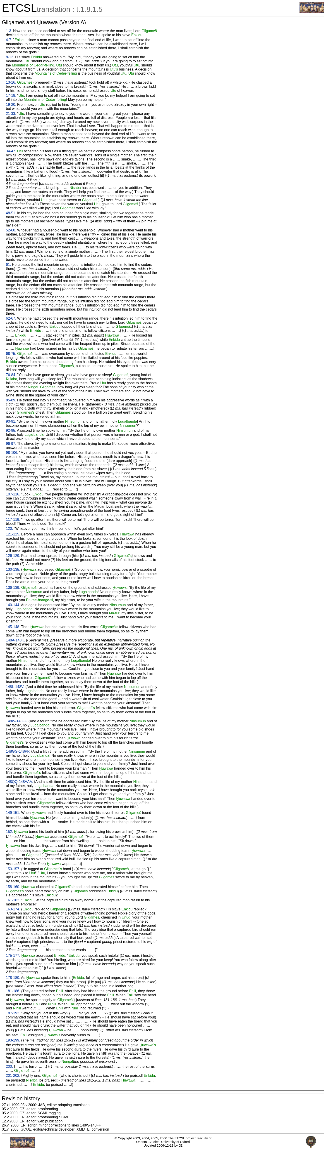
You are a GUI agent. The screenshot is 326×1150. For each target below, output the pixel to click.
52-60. (11, 230)
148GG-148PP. (18, 751)
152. (9, 832)
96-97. (11, 443)
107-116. (13, 494)
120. (9, 528)
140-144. (13, 605)
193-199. (13, 1040)
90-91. (11, 421)
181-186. (13, 991)
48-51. (11, 213)
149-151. (13, 813)
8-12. (10, 57)
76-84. (11, 375)
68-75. (11, 354)
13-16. (11, 82)
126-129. (13, 556)
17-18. (11, 95)
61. (8, 264)
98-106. (12, 453)
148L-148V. (15, 687)
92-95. (11, 430)
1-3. (9, 31)
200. (9, 1066)
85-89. (11, 400)
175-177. (13, 955)
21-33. (11, 113)
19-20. (11, 104)
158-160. (13, 887)
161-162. (13, 900)
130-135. (13, 569)
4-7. (9, 40)
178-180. (13, 978)
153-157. (13, 869)
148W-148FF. (17, 721)
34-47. (11, 151)
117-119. (13, 519)
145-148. (13, 627)
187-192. (13, 1013)
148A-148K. (15, 640)
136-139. (13, 587)
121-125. (13, 534)
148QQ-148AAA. (19, 782)
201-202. (13, 1075)
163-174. (13, 909)
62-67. (11, 318)
